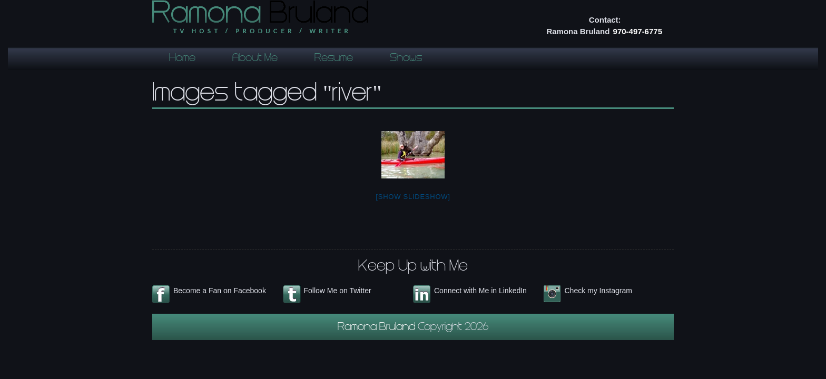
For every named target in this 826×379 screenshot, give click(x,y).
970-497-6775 (637, 31)
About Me (255, 59)
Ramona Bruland (378, 328)
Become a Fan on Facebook (219, 290)
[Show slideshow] (413, 197)
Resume (333, 59)
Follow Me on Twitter (337, 290)
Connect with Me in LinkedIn (480, 290)
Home (182, 59)
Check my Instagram (598, 290)
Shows (406, 59)
